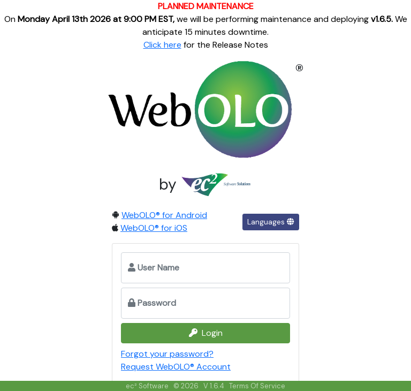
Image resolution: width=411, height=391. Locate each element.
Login (206, 333)
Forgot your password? (167, 353)
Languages (270, 222)
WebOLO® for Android (164, 215)
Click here (162, 44)
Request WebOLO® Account (176, 366)
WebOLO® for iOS (153, 228)
